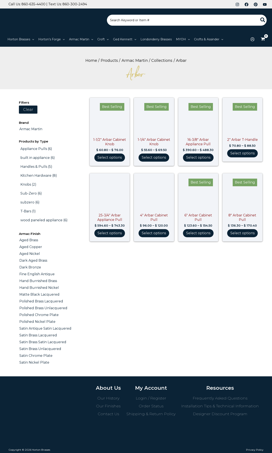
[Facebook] (246, 4)
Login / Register (151, 398)
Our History (108, 398)
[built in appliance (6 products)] (37, 157)
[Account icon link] (252, 39)
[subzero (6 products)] (30, 202)
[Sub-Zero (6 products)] (31, 193)
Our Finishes (108, 406)
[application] (32, 39)
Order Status (151, 406)
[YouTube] (265, 4)
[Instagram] (237, 4)
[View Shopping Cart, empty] (263, 39)
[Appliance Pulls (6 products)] (36, 148)
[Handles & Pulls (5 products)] (36, 166)
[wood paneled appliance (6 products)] (44, 220)
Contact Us (108, 414)
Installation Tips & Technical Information (220, 406)
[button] (20, 39)
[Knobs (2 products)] (28, 184)
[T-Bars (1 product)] (28, 211)
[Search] (262, 20)
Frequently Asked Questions (220, 398)
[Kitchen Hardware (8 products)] (38, 175)
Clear (28, 109)
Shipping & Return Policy (151, 414)
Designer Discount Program (220, 414)
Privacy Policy (255, 449)
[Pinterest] (256, 4)
